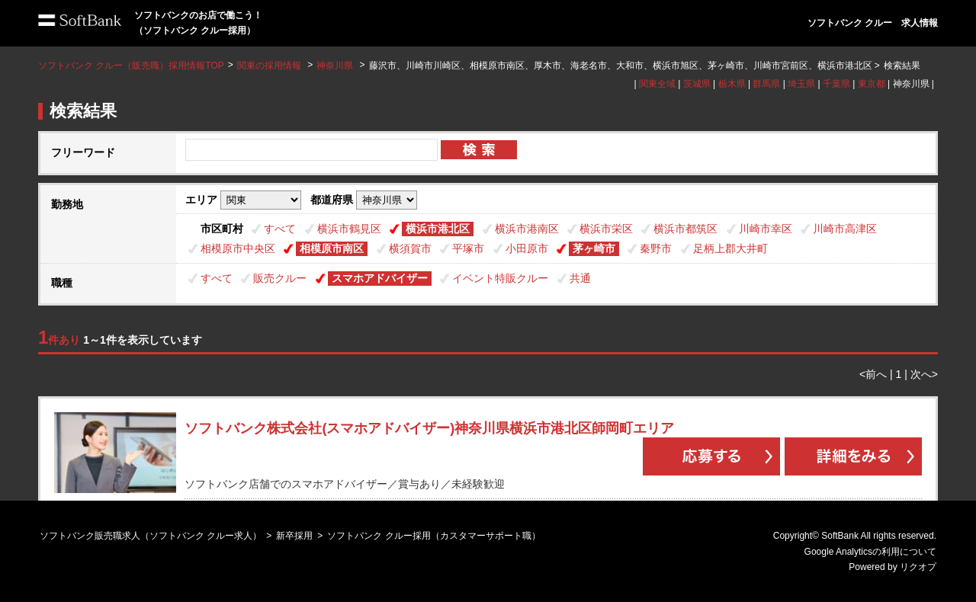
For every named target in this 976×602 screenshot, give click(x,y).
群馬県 (766, 83)
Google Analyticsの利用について (870, 551)
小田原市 (527, 248)
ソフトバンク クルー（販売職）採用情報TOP (131, 65)
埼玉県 (801, 83)
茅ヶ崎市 (594, 248)
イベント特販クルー (500, 278)
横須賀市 (410, 248)
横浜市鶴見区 (349, 229)
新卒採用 (294, 535)
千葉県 (836, 83)
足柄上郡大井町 (730, 248)
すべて (280, 229)
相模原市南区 (332, 248)
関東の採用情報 (270, 65)
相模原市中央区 (238, 248)
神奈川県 (334, 65)
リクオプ (918, 567)
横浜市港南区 (527, 229)
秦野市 (656, 248)
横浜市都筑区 (685, 229)
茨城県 (697, 83)
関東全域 (657, 83)
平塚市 (468, 248)
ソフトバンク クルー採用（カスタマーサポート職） (433, 535)
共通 (580, 278)
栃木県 (732, 83)
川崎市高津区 (845, 229)
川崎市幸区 (765, 229)
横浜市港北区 (438, 229)
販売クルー (280, 278)
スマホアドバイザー (380, 278)
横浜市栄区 (606, 229)
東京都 (871, 83)
